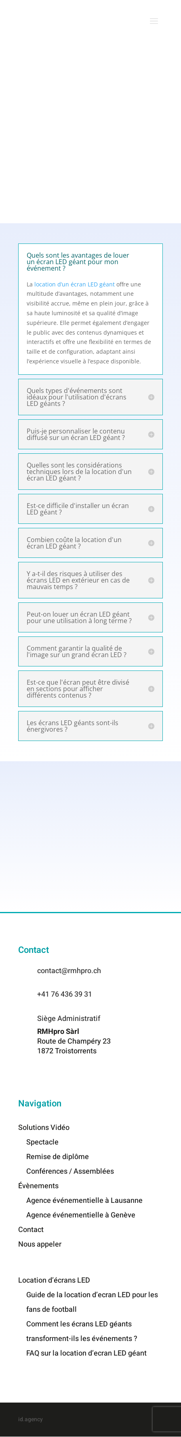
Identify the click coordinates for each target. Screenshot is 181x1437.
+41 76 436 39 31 (64, 994)
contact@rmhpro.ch (69, 970)
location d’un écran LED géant (74, 284)
